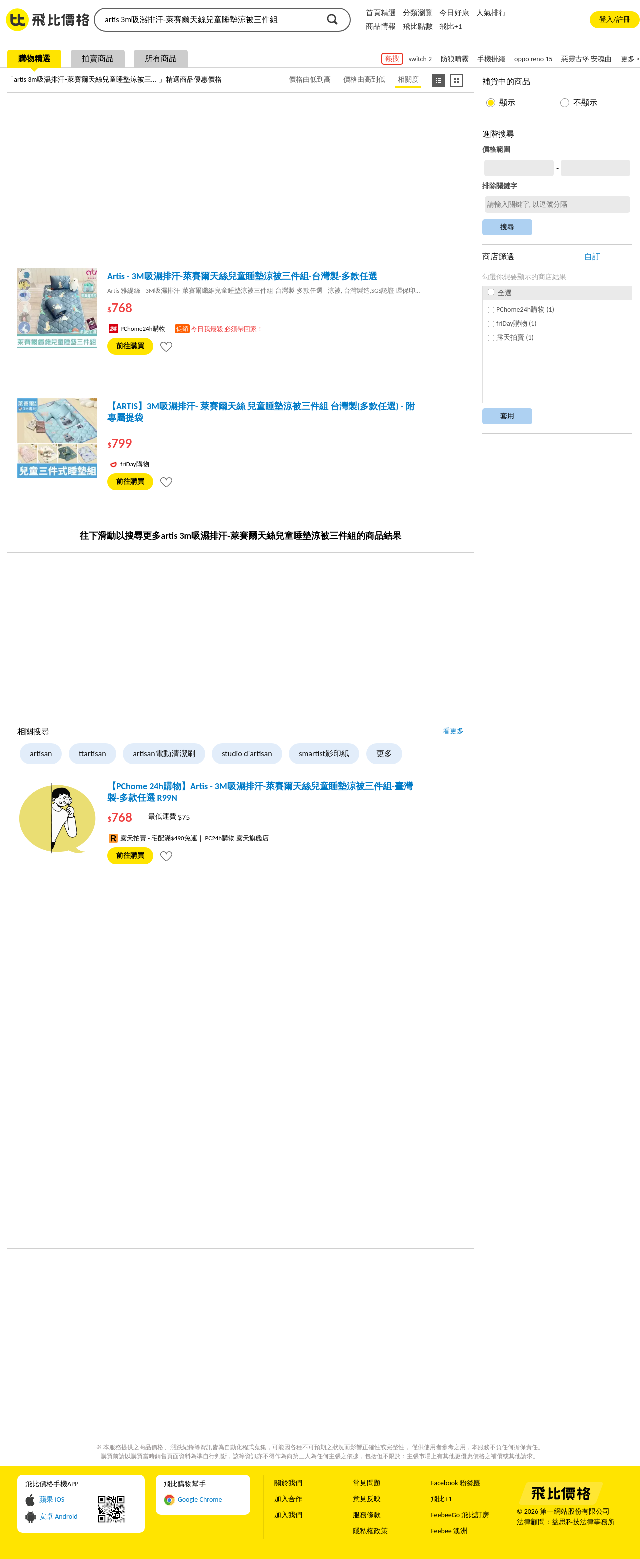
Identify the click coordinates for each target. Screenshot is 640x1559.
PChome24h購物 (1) (521, 310)
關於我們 (288, 1483)
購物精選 (34, 59)
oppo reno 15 (533, 59)
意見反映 (367, 1499)
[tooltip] (166, 346)
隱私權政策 (370, 1531)
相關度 (408, 80)
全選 (500, 293)
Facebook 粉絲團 (455, 1483)
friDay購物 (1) (512, 324)
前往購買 (130, 346)
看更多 (453, 731)
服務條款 (367, 1515)
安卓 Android (59, 1516)
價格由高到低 (365, 80)
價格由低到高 (310, 80)
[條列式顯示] (439, 81)
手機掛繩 (492, 59)
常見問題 (367, 1483)
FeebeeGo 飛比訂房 (460, 1515)
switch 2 (420, 59)
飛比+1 (451, 26)
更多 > (630, 59)
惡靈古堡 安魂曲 (587, 59)
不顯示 (586, 103)
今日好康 (455, 13)
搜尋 (332, 19)
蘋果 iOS (52, 1500)
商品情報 (381, 26)
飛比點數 (418, 26)
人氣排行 (491, 13)
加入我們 (288, 1515)
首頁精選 (381, 13)
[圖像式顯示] (457, 81)
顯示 (508, 103)
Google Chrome (200, 1500)
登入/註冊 (615, 20)
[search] (205, 20)
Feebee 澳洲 (449, 1531)
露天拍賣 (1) (511, 338)
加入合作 (288, 1499)
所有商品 (161, 59)
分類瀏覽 (418, 13)
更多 (384, 753)
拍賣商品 (98, 59)
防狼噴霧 (455, 59)
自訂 (592, 257)
